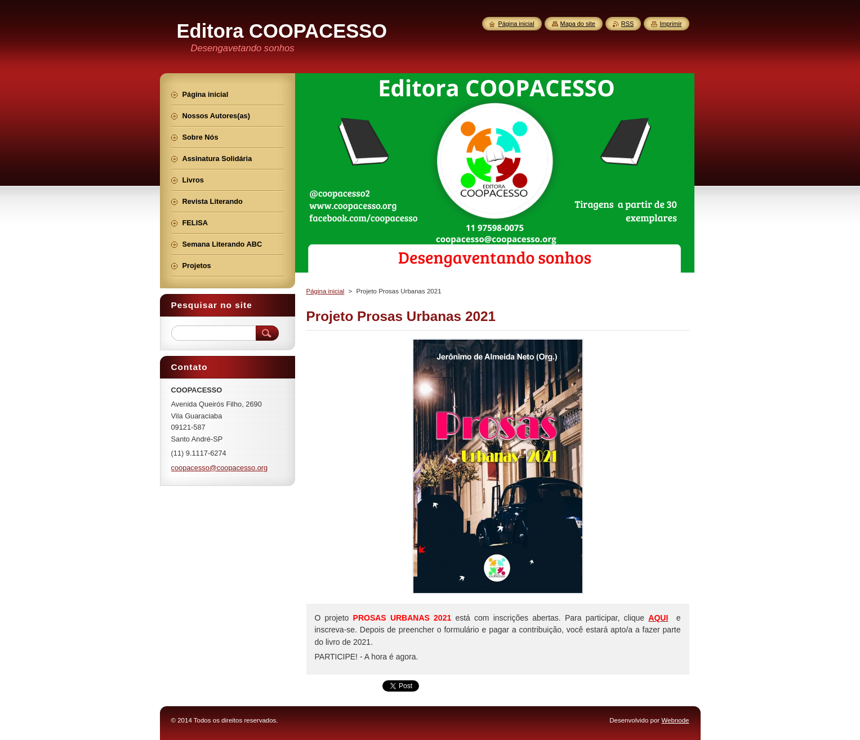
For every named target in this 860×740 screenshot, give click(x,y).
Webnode (675, 720)
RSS (627, 23)
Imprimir (670, 23)
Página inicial (325, 291)
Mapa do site (577, 23)
